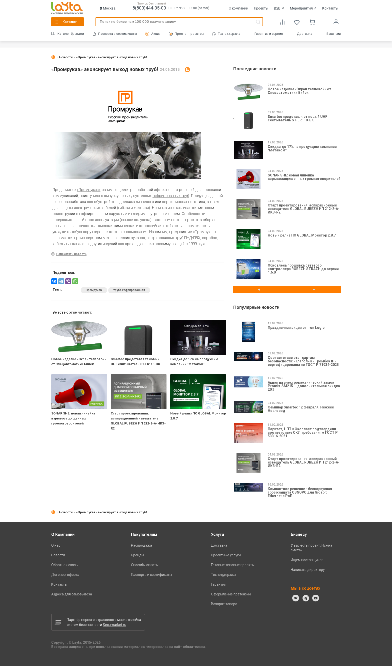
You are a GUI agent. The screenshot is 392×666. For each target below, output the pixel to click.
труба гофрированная (129, 290)
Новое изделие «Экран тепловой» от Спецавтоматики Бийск (299, 91)
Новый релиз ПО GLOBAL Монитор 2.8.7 (302, 235)
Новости (58, 555)
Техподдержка (229, 34)
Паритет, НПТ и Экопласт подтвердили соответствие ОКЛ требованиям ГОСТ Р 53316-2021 (303, 432)
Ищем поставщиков (307, 560)
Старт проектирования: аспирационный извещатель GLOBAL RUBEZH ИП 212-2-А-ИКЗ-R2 (304, 208)
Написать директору (308, 570)
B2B (279, 8)
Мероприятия (303, 8)
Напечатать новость (71, 254)
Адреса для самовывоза (71, 594)
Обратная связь (64, 565)
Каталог (69, 22)
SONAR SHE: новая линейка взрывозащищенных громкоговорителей (73, 418)
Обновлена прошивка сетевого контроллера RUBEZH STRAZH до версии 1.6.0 (303, 268)
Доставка (304, 34)
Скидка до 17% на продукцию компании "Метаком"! (302, 148)
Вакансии (333, 34)
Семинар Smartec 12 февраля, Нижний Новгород (301, 409)
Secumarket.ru (114, 625)
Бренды (137, 555)
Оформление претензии (231, 594)
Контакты (330, 8)
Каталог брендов (71, 34)
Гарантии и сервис (268, 34)
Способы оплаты (144, 565)
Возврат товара (224, 604)
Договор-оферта (65, 575)
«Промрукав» (88, 189)
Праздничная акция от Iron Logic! (297, 328)
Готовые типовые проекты (232, 565)
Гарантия (218, 584)
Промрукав (94, 290)
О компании (238, 8)
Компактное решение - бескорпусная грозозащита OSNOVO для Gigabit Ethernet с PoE (300, 492)
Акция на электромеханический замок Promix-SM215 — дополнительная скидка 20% (304, 385)
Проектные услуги (226, 555)
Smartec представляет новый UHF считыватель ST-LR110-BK (297, 118)
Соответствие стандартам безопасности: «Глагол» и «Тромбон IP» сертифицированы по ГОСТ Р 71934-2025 (303, 361)
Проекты (261, 8)
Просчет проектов (189, 34)
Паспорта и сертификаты (117, 34)
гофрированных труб (170, 195)
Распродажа (141, 545)
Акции (155, 34)
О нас (55, 545)
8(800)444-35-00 (149, 8)
